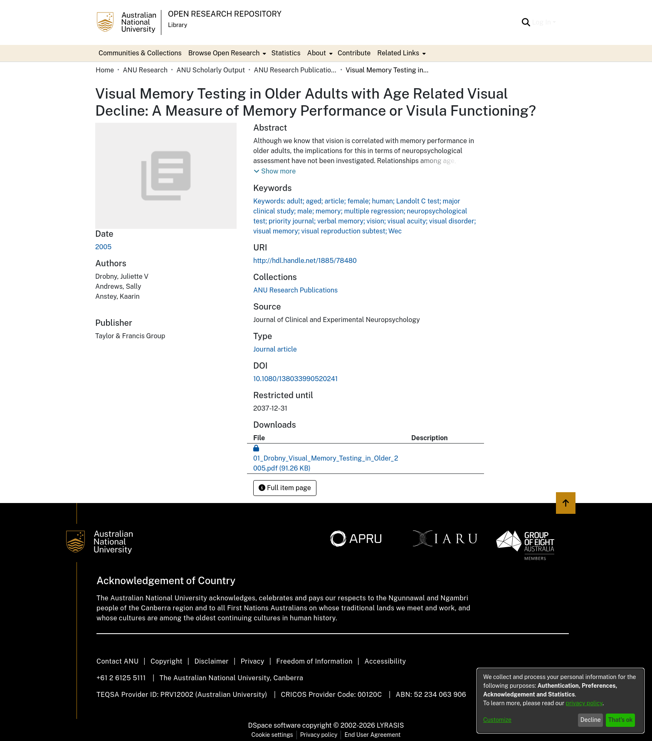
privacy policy (584, 703)
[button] (274, 171)
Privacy (252, 661)
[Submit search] (526, 22)
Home (105, 70)
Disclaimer (211, 661)
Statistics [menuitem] (285, 53)
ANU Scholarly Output (210, 70)
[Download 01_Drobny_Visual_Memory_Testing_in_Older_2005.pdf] (325, 458)
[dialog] (560, 701)
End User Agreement (372, 734)
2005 (103, 247)
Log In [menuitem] (541, 22)
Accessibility (385, 661)
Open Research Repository (225, 14)
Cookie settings (272, 734)
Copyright (167, 661)
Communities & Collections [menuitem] (140, 53)
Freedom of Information (314, 661)
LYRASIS (390, 725)
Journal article (275, 349)
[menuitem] (226, 53)
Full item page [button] (285, 488)
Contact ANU (117, 661)
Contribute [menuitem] (354, 53)
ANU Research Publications (295, 70)
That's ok (620, 719)
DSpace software (274, 725)
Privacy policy (319, 734)
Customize (497, 719)
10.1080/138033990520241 (295, 379)
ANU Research (145, 70)
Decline (590, 719)
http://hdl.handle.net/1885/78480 (305, 261)
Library (177, 25)
